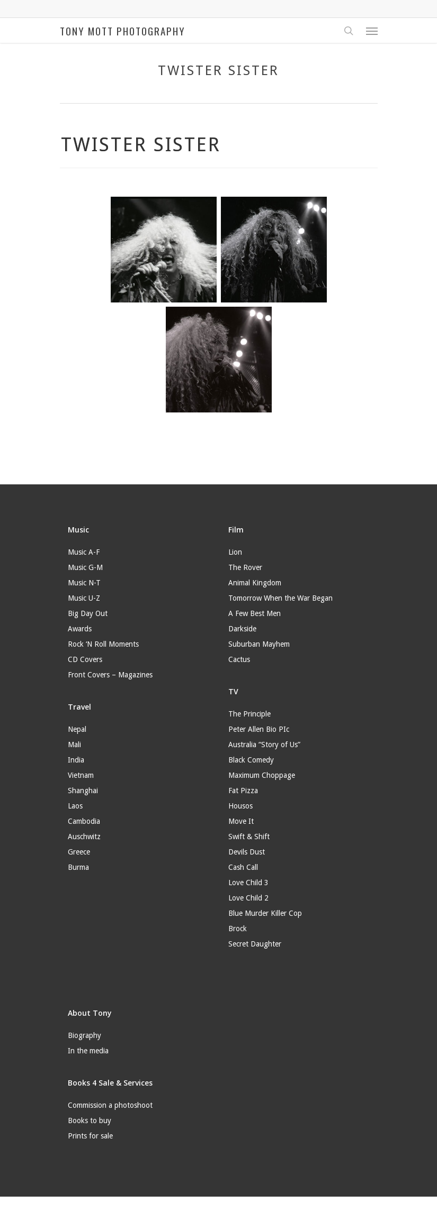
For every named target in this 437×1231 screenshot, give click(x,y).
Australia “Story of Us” (264, 744)
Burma (78, 867)
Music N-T (84, 582)
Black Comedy (251, 760)
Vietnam (81, 775)
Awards (80, 628)
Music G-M (85, 567)
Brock (237, 928)
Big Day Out (88, 613)
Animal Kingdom (254, 582)
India (76, 760)
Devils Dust (246, 852)
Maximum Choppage (261, 775)
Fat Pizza (243, 790)
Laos (75, 806)
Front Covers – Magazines (110, 674)
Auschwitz (84, 836)
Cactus (239, 659)
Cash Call (243, 867)
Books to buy (89, 1120)
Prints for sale (90, 1136)
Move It (241, 821)
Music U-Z (84, 598)
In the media (88, 1050)
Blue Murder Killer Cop (265, 913)
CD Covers (85, 659)
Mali (74, 744)
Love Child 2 (248, 898)
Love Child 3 (248, 882)
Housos (240, 806)
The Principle (249, 714)
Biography (84, 1035)
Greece (79, 852)
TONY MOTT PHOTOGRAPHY (122, 30)
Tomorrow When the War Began (280, 598)
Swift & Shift (249, 836)
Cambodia (84, 821)
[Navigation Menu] (372, 30)
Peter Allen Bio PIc (258, 729)
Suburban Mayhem (259, 644)
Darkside (242, 628)
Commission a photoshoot (110, 1105)
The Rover (245, 567)
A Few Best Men (254, 613)
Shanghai (83, 790)
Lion (235, 552)
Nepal (77, 729)
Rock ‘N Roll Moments (103, 644)
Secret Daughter (254, 944)
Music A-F (84, 552)
